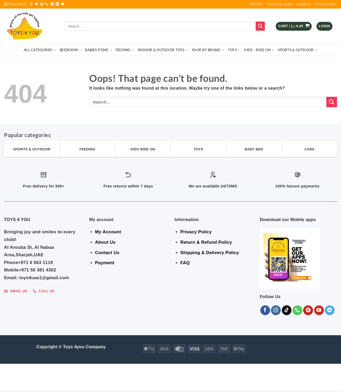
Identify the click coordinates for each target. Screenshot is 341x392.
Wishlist (256, 4)
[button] (15, 4)
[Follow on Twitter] (36, 4)
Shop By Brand (208, 50)
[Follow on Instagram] (276, 310)
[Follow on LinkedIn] (57, 4)
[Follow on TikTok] (287, 310)
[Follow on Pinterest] (52, 4)
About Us (105, 242)
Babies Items (98, 50)
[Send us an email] (41, 4)
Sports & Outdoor (297, 50)
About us (304, 4)
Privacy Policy (326, 4)
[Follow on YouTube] (62, 4)
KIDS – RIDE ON (259, 50)
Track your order (279, 4)
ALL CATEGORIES (40, 50)
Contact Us (107, 252)
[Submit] (260, 26)
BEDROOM (70, 50)
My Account (108, 231)
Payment (104, 262)
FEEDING (125, 50)
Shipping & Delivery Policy (209, 252)
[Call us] (46, 4)
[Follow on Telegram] (330, 310)
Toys (234, 50)
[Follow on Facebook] (31, 4)
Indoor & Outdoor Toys (163, 50)
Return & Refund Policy (206, 242)
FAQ (185, 262)
